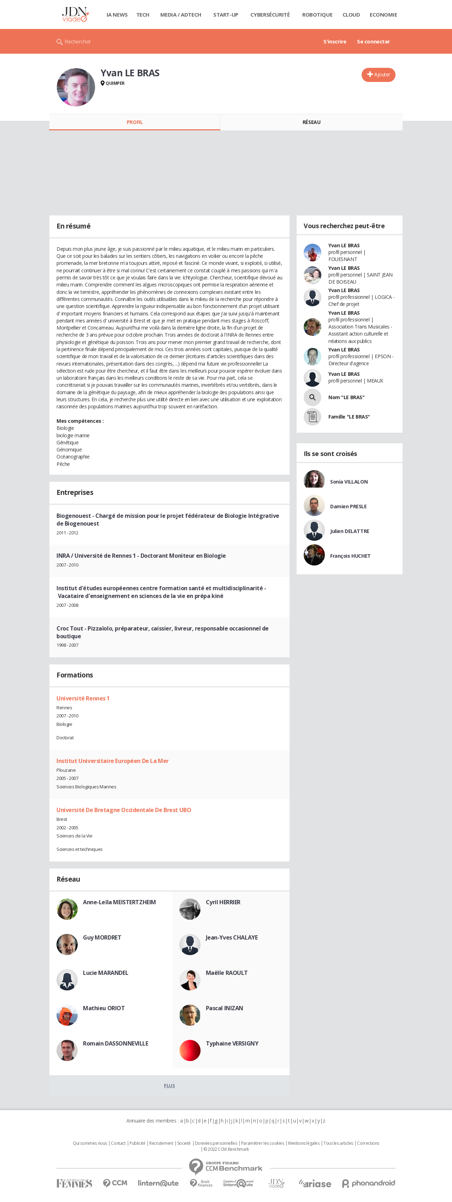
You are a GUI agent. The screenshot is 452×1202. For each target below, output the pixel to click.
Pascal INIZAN (225, 1008)
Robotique (317, 14)
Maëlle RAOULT (227, 973)
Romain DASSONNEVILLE (115, 1043)
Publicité (137, 1143)
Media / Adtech (180, 14)
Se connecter (373, 41)
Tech (142, 14)
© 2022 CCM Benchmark (226, 1149)
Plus (169, 1085)
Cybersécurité (270, 14)
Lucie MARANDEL (105, 973)
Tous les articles (338, 1143)
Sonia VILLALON (349, 481)
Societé (184, 1143)
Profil (135, 122)
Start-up (225, 14)
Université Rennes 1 (83, 698)
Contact (118, 1143)
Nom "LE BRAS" (346, 397)
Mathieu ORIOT (104, 1008)
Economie (383, 14)
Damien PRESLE (348, 506)
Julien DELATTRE (349, 531)
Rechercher (78, 41)
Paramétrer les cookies (262, 1143)
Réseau (311, 122)
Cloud (351, 14)
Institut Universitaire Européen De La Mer (112, 761)
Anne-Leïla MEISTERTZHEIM (119, 902)
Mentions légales (303, 1143)
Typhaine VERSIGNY (232, 1043)
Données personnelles (216, 1143)
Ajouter (382, 74)
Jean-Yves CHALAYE (232, 937)
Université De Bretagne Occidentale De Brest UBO (123, 810)
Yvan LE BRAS (344, 245)
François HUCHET (350, 555)
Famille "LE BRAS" (349, 416)
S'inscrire (334, 41)
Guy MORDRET (102, 937)
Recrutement (161, 1143)
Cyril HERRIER (223, 902)
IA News (117, 14)
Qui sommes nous (90, 1143)
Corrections (368, 1143)
